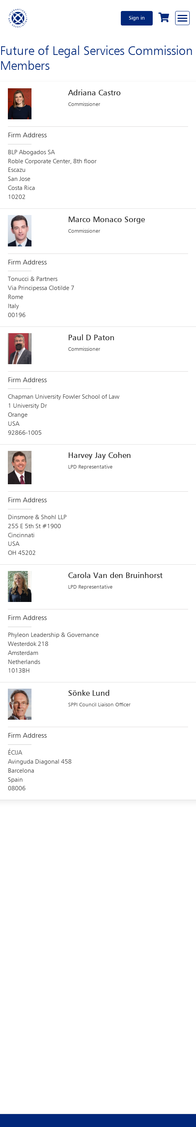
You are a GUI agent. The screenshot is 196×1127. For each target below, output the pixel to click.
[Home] (18, 18)
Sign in (137, 18)
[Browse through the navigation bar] (182, 18)
